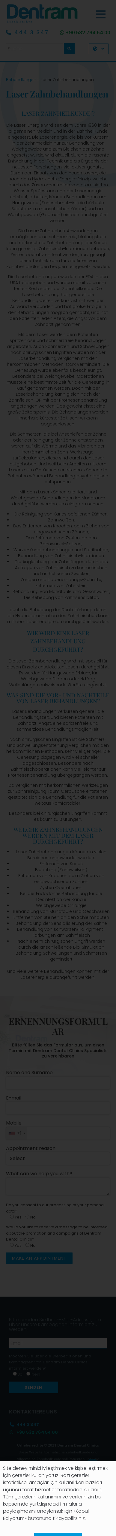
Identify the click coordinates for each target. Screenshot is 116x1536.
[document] (58, 768)
